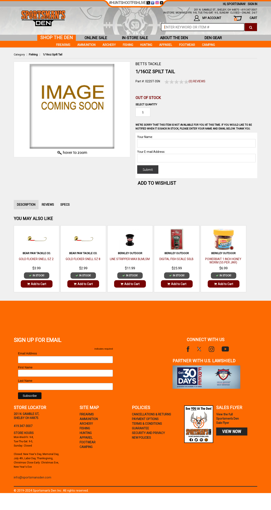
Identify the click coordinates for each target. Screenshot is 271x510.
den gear (213, 38)
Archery (109, 45)
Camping (208, 45)
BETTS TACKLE (148, 64)
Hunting (146, 45)
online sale (95, 38)
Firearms (63, 45)
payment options (145, 419)
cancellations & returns (151, 414)
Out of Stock (148, 97)
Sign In (252, 4)
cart (245, 18)
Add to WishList (157, 183)
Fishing (33, 54)
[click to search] (251, 27)
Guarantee (140, 428)
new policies (141, 437)
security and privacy (148, 433)
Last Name (25, 380)
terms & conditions (147, 423)
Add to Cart (36, 284)
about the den (174, 38)
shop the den (56, 37)
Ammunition (86, 45)
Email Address (29, 353)
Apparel (165, 45)
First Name (25, 367)
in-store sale (135, 38)
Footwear (187, 45)
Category (19, 54)
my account (207, 18)
